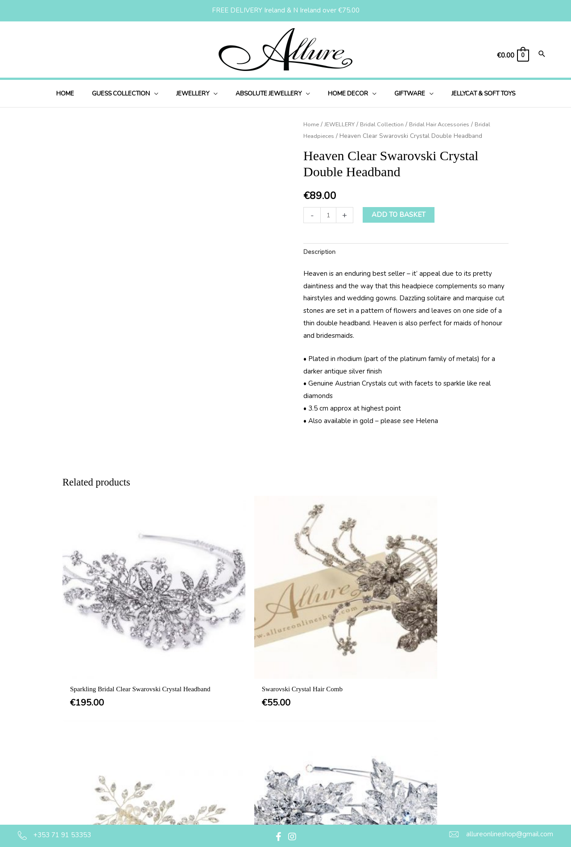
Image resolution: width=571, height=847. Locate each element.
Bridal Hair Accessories (448, 124)
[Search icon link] (542, 55)
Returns (273, 786)
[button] (165, 93)
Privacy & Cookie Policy (297, 750)
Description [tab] (320, 252)
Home (311, 124)
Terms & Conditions (291, 732)
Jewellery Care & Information (305, 805)
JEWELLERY (342, 124)
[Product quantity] (329, 215)
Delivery (274, 768)
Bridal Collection (387, 124)
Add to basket (400, 214)
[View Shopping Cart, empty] (512, 55)
